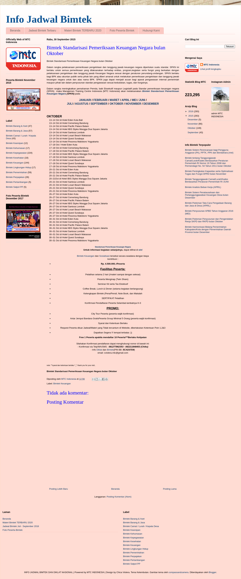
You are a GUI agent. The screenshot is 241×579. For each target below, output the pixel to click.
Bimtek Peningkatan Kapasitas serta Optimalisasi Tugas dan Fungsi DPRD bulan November (209, 172)
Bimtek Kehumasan (15, 148)
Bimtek (110, 349)
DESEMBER (151, 103)
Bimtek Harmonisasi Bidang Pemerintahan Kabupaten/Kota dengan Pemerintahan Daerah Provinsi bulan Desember (208, 229)
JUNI (142, 100)
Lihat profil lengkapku (210, 69)
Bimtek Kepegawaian (16, 153)
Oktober (192, 128)
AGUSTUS (82, 103)
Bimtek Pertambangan (17, 182)
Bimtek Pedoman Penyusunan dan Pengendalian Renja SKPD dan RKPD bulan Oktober (209, 220)
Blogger (212, 572)
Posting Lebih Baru (58, 489)
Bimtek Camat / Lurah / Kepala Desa (141, 526)
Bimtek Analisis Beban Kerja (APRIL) (203, 187)
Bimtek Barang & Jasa (17, 130)
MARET (115, 100)
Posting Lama (170, 489)
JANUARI (85, 100)
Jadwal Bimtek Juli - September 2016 (21, 526)
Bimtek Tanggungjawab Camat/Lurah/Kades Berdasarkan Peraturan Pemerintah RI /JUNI (207, 180)
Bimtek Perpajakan (15, 177)
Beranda (15, 30)
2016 (191, 111)
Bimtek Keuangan (85, 256)
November (193, 123)
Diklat (99, 349)
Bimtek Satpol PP (14, 187)
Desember (193, 119)
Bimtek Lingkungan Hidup (18, 167)
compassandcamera (179, 572)
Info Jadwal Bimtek (49, 19)
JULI (70, 103)
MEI (134, 100)
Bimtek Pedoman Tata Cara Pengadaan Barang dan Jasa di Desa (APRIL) (208, 204)
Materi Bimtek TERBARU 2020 (82, 30)
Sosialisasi (104, 256)
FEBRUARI (100, 100)
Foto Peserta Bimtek (122, 30)
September (193, 132)
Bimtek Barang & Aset (16, 126)
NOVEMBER (133, 103)
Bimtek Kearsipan (14, 143)
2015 (191, 116)
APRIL (126, 100)
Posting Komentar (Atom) (119, 496)
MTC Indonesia (211, 64)
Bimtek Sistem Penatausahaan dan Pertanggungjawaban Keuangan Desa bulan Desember (206, 195)
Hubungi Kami (151, 30)
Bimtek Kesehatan (15, 157)
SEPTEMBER (99, 103)
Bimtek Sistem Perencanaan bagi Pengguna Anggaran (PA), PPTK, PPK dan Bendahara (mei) (209, 151)
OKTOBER (116, 103)
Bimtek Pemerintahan (16, 172)
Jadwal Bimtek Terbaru (42, 30)
